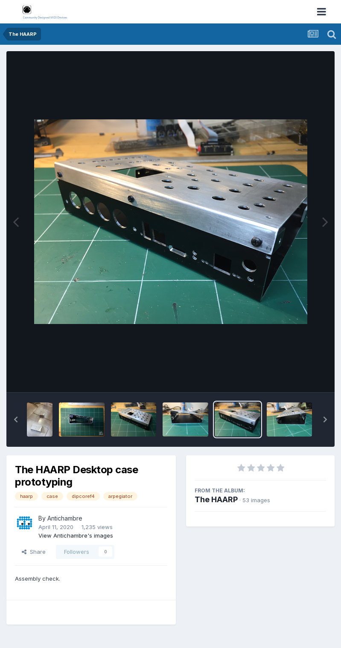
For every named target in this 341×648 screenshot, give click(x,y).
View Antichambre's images (75, 535)
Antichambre (64, 518)
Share (34, 551)
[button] (15, 419)
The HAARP (216, 499)
